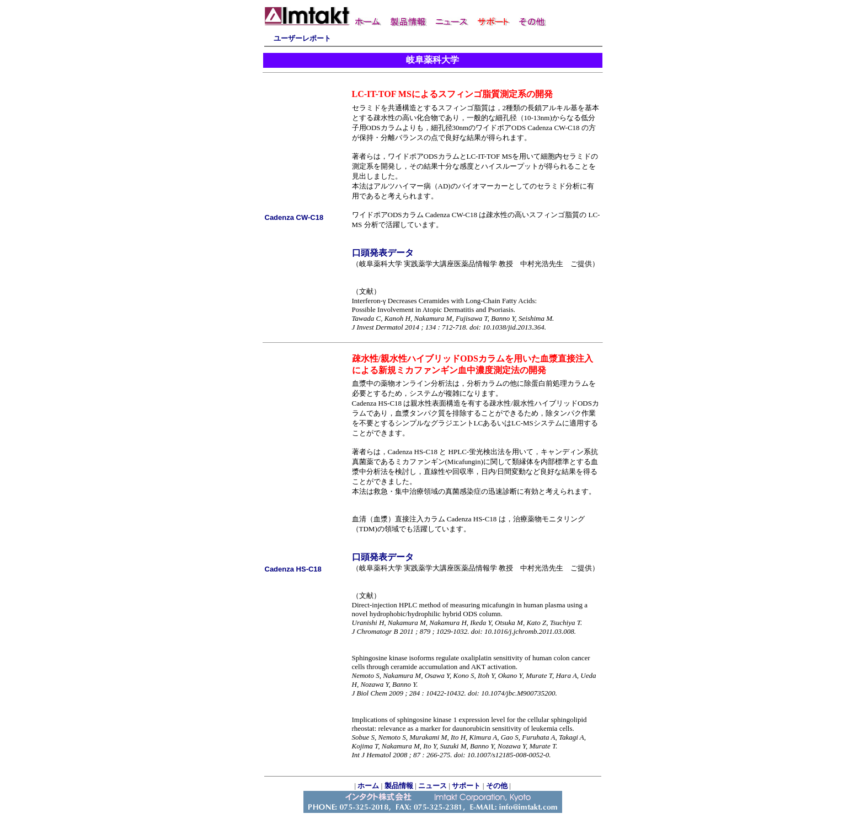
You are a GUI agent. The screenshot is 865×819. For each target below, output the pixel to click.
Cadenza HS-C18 (293, 569)
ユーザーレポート (302, 38)
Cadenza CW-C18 (294, 217)
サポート (466, 786)
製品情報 (399, 786)
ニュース (432, 786)
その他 (497, 786)
